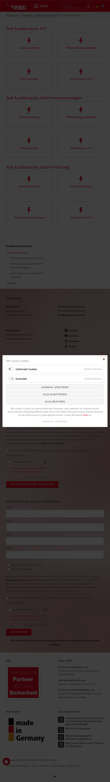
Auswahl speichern (55, 387)
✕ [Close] (104, 359)
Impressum (48, 421)
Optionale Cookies (26, 369)
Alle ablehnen (55, 401)
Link (85, 415)
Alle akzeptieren (55, 394)
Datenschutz (61, 421)
